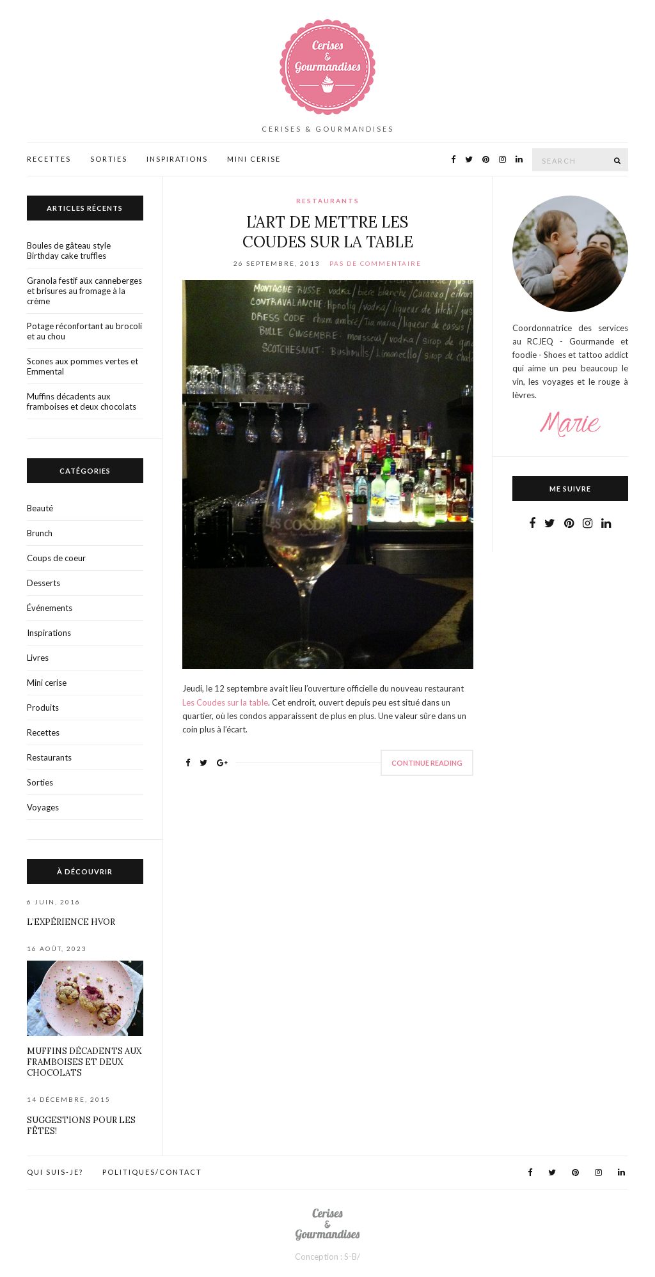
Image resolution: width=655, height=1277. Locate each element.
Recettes (49, 159)
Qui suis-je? (55, 1172)
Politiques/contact (152, 1172)
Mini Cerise (254, 159)
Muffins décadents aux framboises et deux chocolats (81, 401)
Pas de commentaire (375, 263)
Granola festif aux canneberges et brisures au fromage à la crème (84, 290)
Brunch (39, 533)
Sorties (108, 159)
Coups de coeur (56, 558)
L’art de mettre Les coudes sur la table (327, 232)
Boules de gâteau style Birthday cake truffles (69, 250)
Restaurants (327, 201)
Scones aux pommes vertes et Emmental (82, 366)
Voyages (43, 807)
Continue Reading (426, 763)
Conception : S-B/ (327, 1256)
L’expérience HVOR (71, 922)
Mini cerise (47, 682)
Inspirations (177, 159)
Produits (43, 707)
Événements (49, 608)
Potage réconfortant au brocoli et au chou (84, 331)
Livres (38, 658)
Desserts (43, 583)
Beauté (40, 508)
